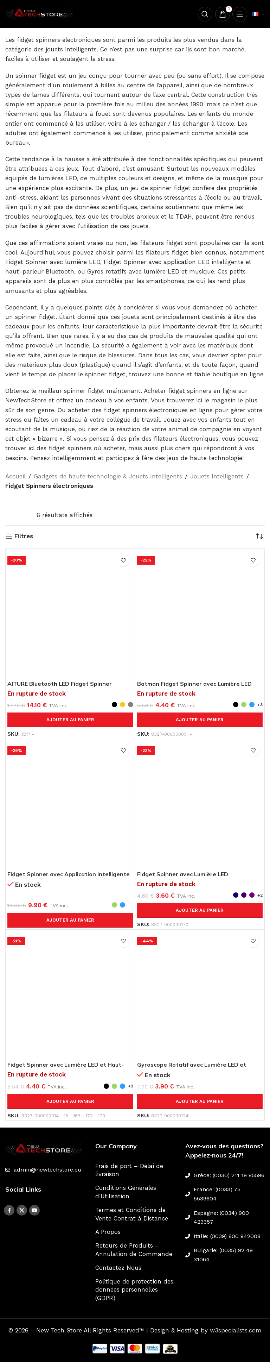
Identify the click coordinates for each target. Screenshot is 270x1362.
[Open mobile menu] (239, 14)
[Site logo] (40, 13)
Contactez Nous (118, 1267)
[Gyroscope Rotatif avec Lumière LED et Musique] (200, 994)
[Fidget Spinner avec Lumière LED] (200, 804)
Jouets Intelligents (217, 476)
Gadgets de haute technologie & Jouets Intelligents (108, 476)
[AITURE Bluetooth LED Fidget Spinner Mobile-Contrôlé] (70, 614)
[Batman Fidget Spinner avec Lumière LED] (200, 614)
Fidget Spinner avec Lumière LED (185, 874)
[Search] (203, 14)
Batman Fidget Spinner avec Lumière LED (198, 683)
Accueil (15, 476)
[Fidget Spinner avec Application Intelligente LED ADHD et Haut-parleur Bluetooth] (70, 804)
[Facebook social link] (9, 1210)
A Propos (108, 1231)
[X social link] (22, 1210)
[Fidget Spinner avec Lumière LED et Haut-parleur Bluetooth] (70, 994)
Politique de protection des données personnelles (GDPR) (134, 1290)
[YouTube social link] (34, 1210)
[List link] (45, 1169)
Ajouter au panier (70, 719)
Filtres (23, 536)
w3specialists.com (236, 1330)
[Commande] (259, 536)
